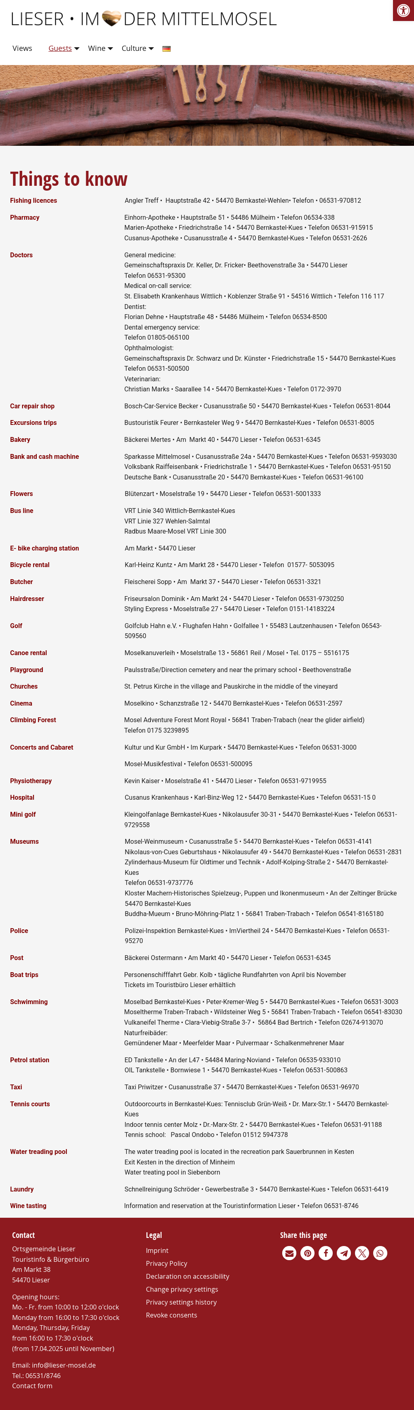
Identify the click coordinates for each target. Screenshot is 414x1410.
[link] (403, 10)
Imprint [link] (157, 1250)
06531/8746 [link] (43, 1375)
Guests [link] (60, 48)
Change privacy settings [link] (182, 1289)
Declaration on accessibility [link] (187, 1276)
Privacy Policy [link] (166, 1263)
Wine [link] (97, 48)
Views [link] (22, 48)
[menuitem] (24, 49)
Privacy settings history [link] (181, 1302)
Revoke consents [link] (171, 1315)
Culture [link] (134, 48)
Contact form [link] (32, 1385)
